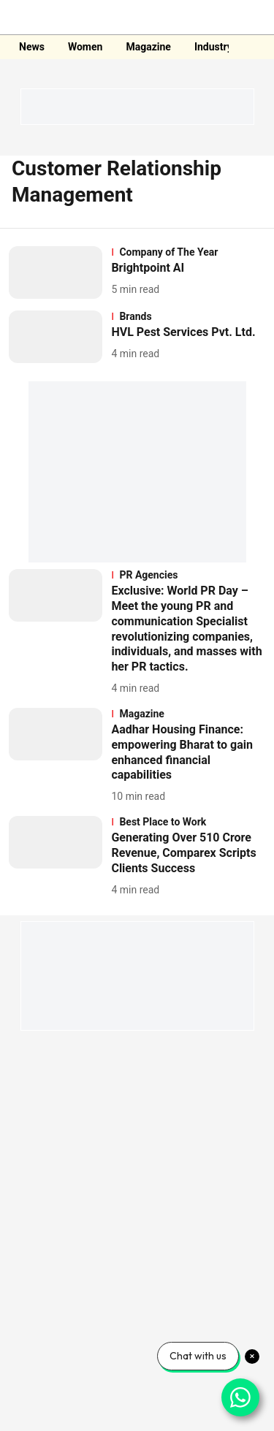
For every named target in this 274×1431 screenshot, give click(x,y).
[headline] (188, 268)
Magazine (148, 47)
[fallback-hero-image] (60, 272)
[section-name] (188, 252)
